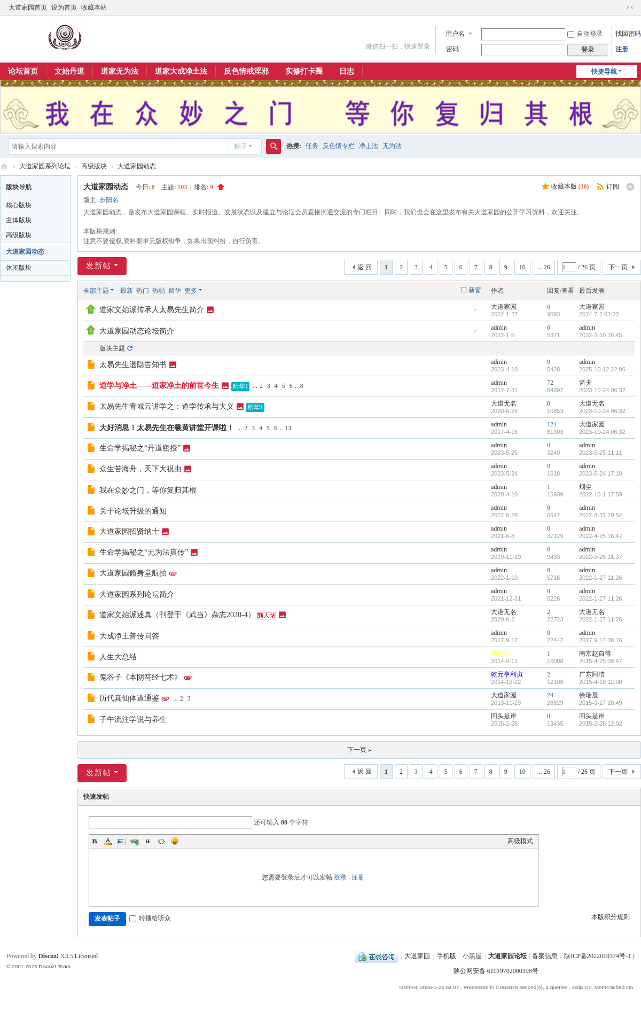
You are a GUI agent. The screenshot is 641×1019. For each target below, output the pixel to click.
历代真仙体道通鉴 (129, 698)
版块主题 (112, 348)
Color (108, 841)
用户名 (455, 33)
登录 (340, 877)
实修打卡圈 (304, 71)
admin (499, 327)
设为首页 (64, 7)
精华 (174, 290)
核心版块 (19, 205)
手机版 (446, 956)
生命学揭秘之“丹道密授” (140, 448)
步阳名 (109, 200)
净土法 (368, 146)
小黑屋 (472, 956)
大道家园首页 (28, 7)
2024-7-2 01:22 (599, 314)
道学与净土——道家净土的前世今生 (159, 386)
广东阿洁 (592, 674)
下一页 (618, 267)
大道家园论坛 (4, 166)
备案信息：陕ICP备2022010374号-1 (582, 956)
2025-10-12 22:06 (602, 369)
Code (161, 841)
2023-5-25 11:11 (600, 452)
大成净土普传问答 (129, 636)
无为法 (392, 146)
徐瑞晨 (588, 695)
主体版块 (19, 220)
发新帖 (99, 266)
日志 (346, 71)
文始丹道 (69, 71)
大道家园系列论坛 (45, 166)
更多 (190, 290)
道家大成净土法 (181, 71)
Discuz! (48, 956)
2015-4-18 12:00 (600, 682)
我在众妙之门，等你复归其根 (148, 490)
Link (134, 841)
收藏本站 (94, 7)
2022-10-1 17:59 (600, 494)
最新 (126, 290)
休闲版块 (19, 267)
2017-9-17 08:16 (600, 640)
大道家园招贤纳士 (129, 531)
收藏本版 (570, 186)
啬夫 (585, 382)
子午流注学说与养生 (133, 719)
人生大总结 (118, 657)
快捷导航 (604, 71)
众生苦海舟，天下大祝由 (140, 469)
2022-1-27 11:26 (600, 577)
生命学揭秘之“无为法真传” (143, 552)
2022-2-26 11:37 (600, 557)
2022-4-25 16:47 (600, 536)
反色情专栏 (339, 146)
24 (550, 695)
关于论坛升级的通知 (133, 511)
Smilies (174, 841)
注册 (621, 49)
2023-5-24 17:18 (600, 473)
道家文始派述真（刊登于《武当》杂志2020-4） (177, 615)
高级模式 (520, 841)
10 (522, 267)
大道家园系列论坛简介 (136, 594)
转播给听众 (150, 918)
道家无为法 (119, 71)
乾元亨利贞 (507, 674)
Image (121, 841)
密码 (452, 49)
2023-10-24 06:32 (602, 390)
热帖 (158, 290)
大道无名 (504, 403)
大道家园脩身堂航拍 (133, 573)
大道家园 (504, 306)
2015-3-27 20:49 (600, 702)
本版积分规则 (610, 917)
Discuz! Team (54, 966)
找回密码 (628, 33)
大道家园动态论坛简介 (136, 331)
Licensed (86, 956)
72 (550, 382)
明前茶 (500, 653)
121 (552, 424)
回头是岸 (504, 716)
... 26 (543, 267)
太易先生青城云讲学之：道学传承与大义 (166, 406)
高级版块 (94, 166)
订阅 (612, 186)
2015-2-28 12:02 (600, 723)
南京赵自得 (595, 653)
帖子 (240, 146)
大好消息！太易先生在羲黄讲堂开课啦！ (166, 428)
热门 (142, 290)
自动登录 (585, 33)
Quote (148, 841)
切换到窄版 (630, 7)
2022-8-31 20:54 (600, 515)
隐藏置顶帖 (475, 334)
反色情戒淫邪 (246, 71)
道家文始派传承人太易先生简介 (151, 310)
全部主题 (96, 290)
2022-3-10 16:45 (600, 335)
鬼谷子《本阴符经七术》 (140, 677)
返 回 (364, 267)
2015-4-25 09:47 (600, 661)
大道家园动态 (137, 166)
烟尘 (585, 487)
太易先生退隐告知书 (133, 365)
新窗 (474, 290)
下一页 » (359, 749)
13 (288, 428)
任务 (312, 146)
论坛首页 (23, 71)
